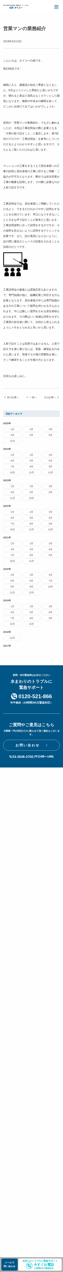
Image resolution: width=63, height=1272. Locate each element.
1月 (12, 431)
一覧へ (33, 399)
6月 (50, 437)
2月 (31, 431)
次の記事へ (50, 399)
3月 (50, 431)
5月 (31, 437)
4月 (12, 437)
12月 (12, 443)
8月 (31, 469)
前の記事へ (13, 399)
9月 (50, 469)
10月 (12, 474)
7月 (12, 469)
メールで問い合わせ (9, 1264)
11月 (31, 474)
